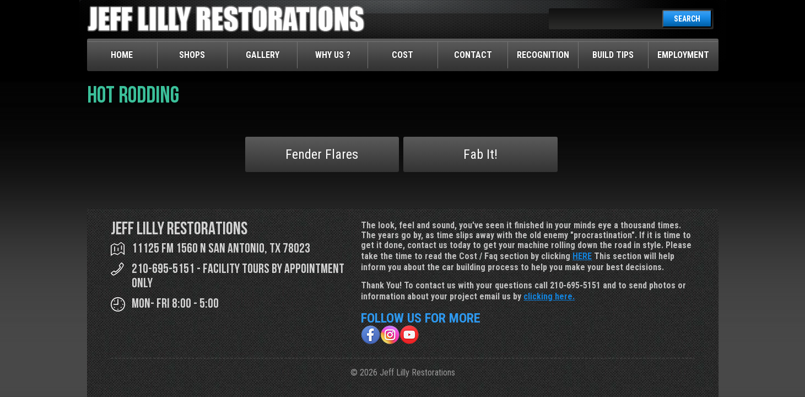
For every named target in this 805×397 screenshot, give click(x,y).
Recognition (543, 55)
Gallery (262, 55)
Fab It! (480, 154)
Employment (683, 55)
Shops (192, 55)
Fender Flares (321, 154)
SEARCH (687, 18)
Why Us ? (332, 55)
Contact (473, 55)
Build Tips (613, 55)
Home (122, 55)
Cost (402, 55)
